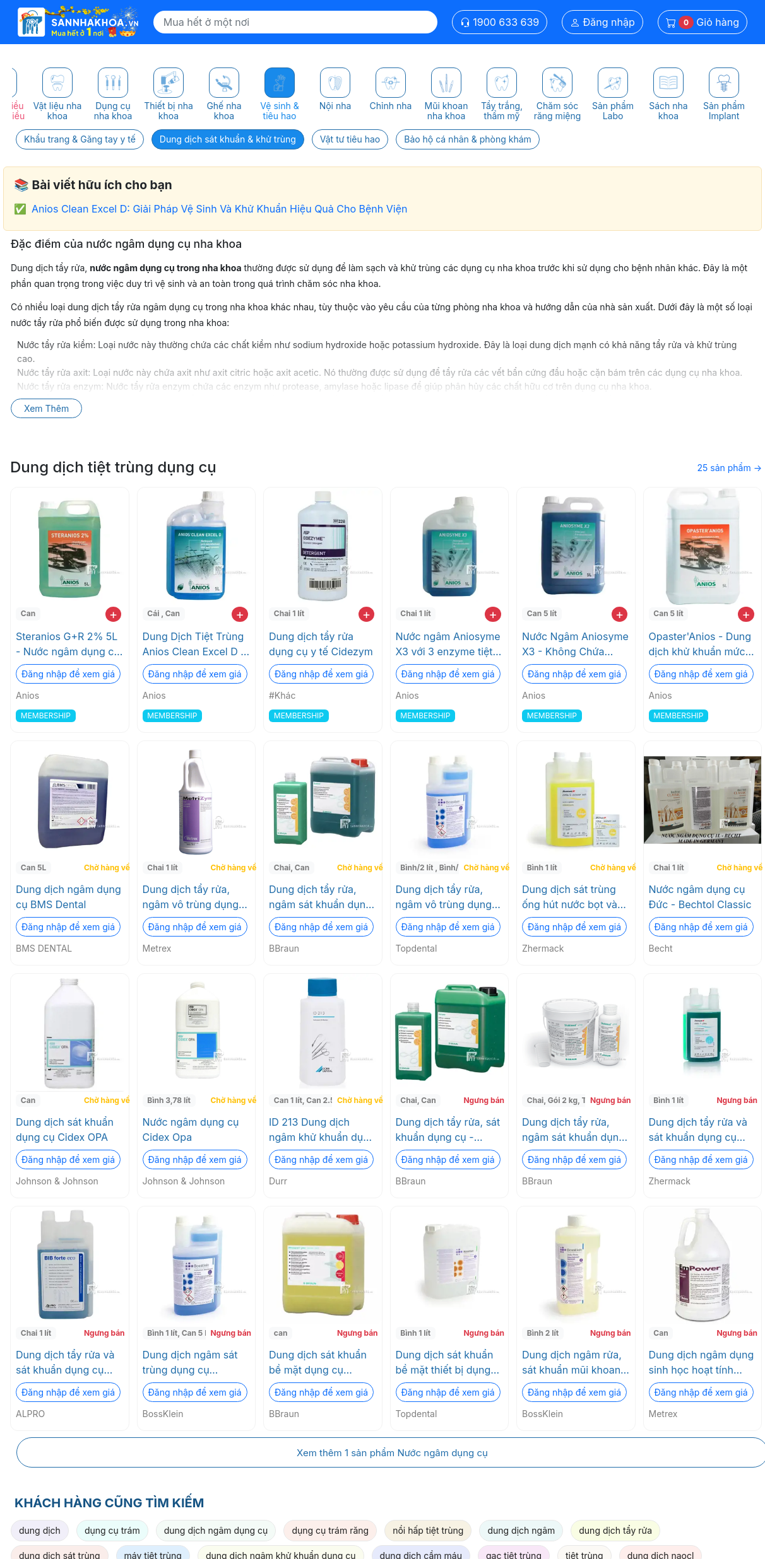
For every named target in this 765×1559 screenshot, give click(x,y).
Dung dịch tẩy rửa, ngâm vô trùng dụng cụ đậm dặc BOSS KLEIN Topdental (444, 897)
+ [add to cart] (113, 614)
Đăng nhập (602, 22)
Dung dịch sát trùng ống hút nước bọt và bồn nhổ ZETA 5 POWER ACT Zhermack (569, 897)
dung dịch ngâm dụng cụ (216, 1530)
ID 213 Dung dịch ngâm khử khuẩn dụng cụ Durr (322, 1130)
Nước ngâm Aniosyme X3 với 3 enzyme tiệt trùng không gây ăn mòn (448, 644)
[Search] (295, 22)
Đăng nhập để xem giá (68, 674)
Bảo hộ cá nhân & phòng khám (467, 139)
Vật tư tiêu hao (350, 139)
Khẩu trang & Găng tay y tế (80, 139)
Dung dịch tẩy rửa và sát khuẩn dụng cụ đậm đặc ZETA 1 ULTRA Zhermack (698, 1130)
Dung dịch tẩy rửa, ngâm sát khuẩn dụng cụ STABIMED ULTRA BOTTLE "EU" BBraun (573, 1130)
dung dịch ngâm (521, 1530)
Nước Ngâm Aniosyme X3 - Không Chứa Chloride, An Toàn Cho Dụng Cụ (575, 644)
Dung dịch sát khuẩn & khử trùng (228, 139)
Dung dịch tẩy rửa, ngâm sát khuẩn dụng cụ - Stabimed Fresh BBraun (320, 897)
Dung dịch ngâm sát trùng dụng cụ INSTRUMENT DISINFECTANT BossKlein (190, 1362)
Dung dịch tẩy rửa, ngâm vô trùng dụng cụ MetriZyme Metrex (194, 897)
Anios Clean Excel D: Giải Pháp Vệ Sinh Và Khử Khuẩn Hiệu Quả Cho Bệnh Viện (219, 208)
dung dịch (40, 1530)
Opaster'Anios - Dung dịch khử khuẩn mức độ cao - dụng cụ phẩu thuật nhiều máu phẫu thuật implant (700, 644)
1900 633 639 (500, 22)
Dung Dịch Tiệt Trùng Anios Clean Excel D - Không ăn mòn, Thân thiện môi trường (194, 644)
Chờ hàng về (105, 867)
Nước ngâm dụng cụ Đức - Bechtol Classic (700, 897)
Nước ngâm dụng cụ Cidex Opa (191, 1129)
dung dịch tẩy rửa (615, 1530)
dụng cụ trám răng (330, 1530)
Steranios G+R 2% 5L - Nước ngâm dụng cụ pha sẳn (68, 644)
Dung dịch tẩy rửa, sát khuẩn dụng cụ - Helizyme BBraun (448, 1130)
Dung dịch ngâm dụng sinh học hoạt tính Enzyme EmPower (701, 1362)
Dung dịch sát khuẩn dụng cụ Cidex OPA (65, 1129)
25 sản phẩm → (729, 467)
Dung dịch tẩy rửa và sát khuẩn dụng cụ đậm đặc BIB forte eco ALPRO (69, 1362)
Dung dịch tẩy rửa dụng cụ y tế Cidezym (321, 644)
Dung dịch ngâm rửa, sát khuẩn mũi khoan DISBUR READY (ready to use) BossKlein (575, 1362)
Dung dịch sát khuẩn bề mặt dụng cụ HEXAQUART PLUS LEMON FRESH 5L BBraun (318, 1362)
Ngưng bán (483, 1100)
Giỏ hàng (702, 22)
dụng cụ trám (112, 1530)
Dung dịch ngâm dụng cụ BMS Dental (68, 897)
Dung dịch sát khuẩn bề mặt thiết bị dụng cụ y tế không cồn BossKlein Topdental (445, 1362)
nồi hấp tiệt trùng (428, 1530)
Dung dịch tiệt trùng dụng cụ (113, 467)
